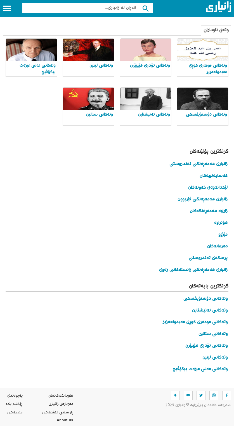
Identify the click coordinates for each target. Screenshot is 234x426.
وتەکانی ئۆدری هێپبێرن (206, 346)
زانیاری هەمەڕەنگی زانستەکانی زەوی (193, 270)
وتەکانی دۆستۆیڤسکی (205, 299)
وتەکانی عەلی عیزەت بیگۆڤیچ (200, 369)
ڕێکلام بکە (14, 404)
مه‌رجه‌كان (15, 412)
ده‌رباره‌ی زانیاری (61, 404)
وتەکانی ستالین (213, 334)
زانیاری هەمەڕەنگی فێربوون (203, 199)
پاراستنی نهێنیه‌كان (57, 412)
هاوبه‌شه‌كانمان (60, 396)
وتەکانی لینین (215, 357)
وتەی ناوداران (216, 30)
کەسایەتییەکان (214, 176)
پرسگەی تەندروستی (208, 258)
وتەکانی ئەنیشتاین (210, 310)
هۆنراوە (221, 223)
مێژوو (223, 234)
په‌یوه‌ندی (15, 396)
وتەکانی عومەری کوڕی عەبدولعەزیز (195, 322)
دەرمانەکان (217, 246)
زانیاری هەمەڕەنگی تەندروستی (198, 164)
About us (65, 421)
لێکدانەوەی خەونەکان (208, 187)
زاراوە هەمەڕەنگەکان (209, 211)
